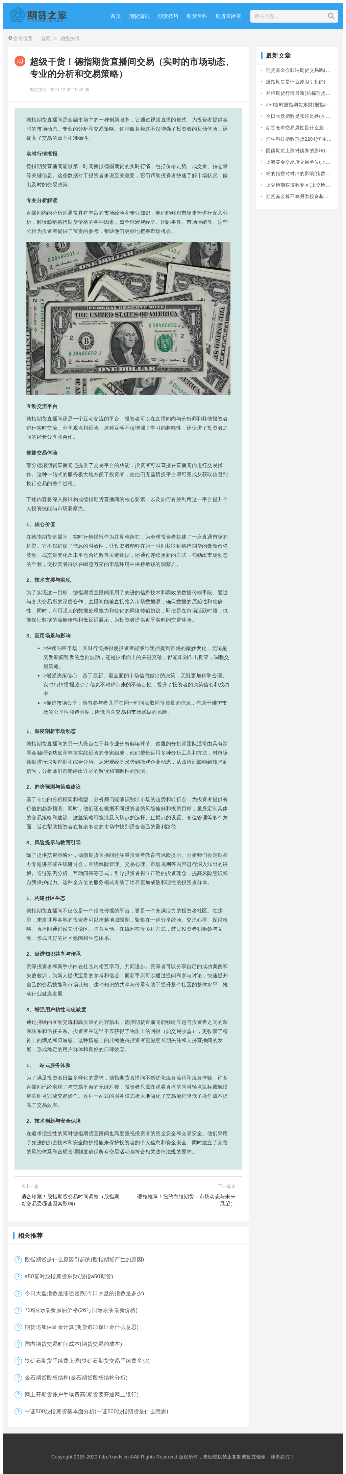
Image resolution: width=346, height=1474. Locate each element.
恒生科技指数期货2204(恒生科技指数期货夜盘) (299, 139)
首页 (115, 16)
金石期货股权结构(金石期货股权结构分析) (76, 1378)
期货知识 (139, 16)
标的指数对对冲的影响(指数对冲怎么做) (299, 173)
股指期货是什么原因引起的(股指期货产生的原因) (84, 1259)
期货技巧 (168, 16)
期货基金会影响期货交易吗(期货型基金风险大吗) (299, 70)
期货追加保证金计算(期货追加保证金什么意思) (82, 1327)
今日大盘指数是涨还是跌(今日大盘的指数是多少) (84, 1293)
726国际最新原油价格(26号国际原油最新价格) (81, 1310)
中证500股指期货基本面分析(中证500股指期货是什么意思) (96, 1411)
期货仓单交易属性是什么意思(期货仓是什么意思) (299, 127)
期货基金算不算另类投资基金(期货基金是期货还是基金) (299, 196)
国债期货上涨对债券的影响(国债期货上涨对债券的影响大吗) (299, 150)
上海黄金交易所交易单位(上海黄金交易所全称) (299, 162)
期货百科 (197, 16)
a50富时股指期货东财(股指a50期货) (69, 1276)
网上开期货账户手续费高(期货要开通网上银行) (82, 1394)
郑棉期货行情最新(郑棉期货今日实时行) (299, 93)
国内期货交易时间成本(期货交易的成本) (73, 1344)
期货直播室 (229, 16)
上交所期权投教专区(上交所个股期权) (299, 185)
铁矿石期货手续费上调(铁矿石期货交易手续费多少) (87, 1361)
